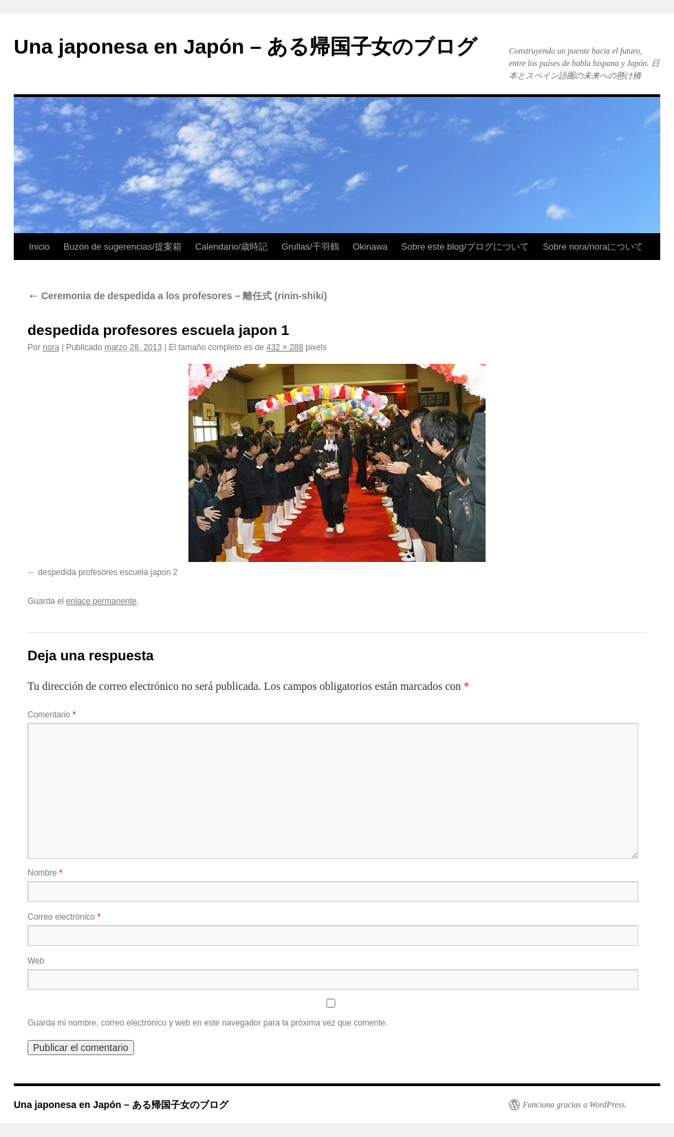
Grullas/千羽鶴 (310, 246)
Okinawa (370, 246)
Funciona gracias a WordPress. (575, 1104)
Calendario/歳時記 (231, 246)
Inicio (39, 246)
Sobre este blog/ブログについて (466, 246)
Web (36, 961)
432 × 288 (284, 347)
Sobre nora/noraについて (593, 246)
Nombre (45, 873)
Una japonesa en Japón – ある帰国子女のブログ (245, 46)
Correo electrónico (64, 917)
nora (51, 347)
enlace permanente (101, 601)
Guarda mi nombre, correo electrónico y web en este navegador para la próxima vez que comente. (208, 1023)
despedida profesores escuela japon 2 (107, 572)
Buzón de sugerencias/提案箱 (122, 246)
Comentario (52, 714)
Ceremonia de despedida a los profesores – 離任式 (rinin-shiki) (177, 295)
